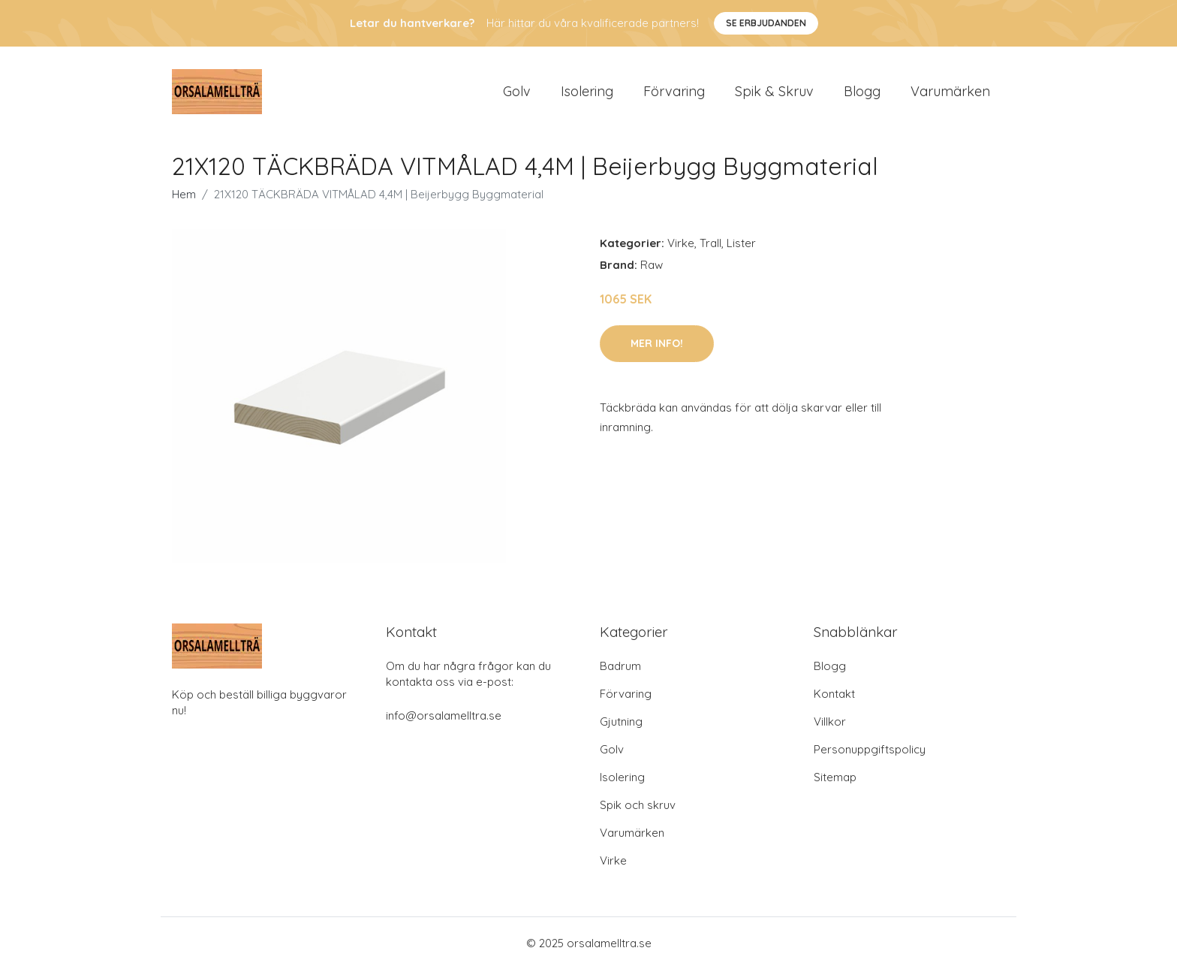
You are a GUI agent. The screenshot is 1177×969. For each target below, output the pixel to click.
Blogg (862, 91)
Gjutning (621, 721)
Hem (184, 194)
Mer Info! (657, 343)
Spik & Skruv (774, 91)
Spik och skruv (638, 805)
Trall (710, 243)
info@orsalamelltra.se (443, 715)
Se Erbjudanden (766, 23)
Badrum (620, 666)
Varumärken (950, 91)
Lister (741, 243)
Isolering (587, 91)
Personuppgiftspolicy (870, 749)
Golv (517, 91)
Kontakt (834, 694)
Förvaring (674, 91)
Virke (680, 243)
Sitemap (835, 777)
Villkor (830, 721)
